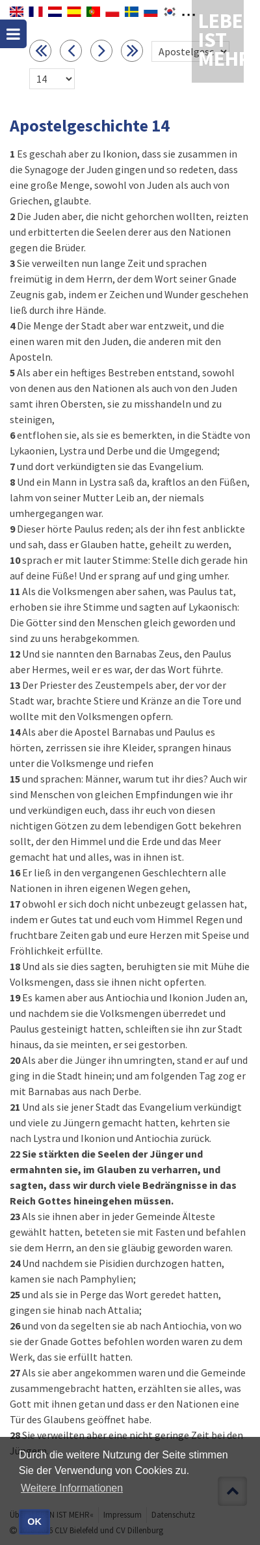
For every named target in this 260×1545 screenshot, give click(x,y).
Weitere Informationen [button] (72, 1488)
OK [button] (34, 1521)
